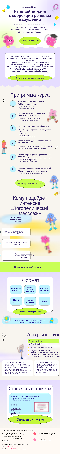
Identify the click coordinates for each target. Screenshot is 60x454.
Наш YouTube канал (45, 440)
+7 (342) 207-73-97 (11, 446)
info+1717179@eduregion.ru (16, 449)
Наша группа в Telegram (46, 434)
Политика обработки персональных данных (17, 430)
